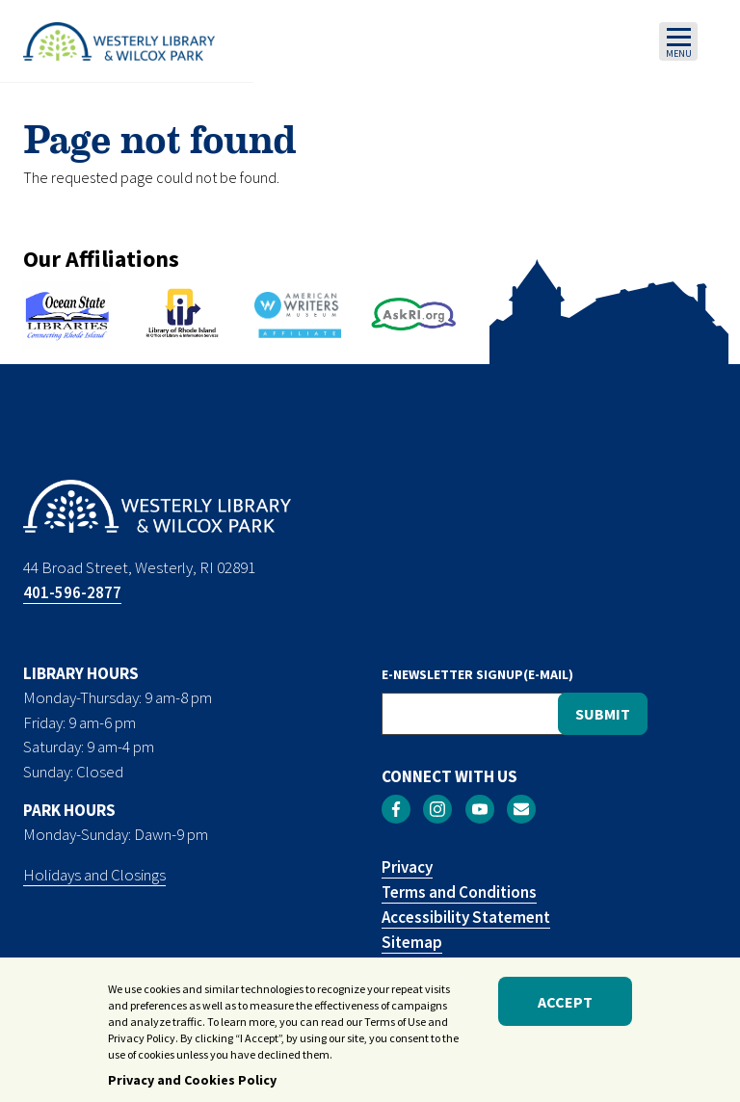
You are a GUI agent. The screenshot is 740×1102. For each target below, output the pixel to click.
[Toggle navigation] (678, 41)
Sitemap (412, 942)
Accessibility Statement (466, 917)
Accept (565, 1008)
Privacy (407, 867)
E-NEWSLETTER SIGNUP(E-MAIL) (477, 674)
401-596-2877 (72, 592)
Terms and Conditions (459, 892)
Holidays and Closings (94, 874)
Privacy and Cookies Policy (192, 1086)
